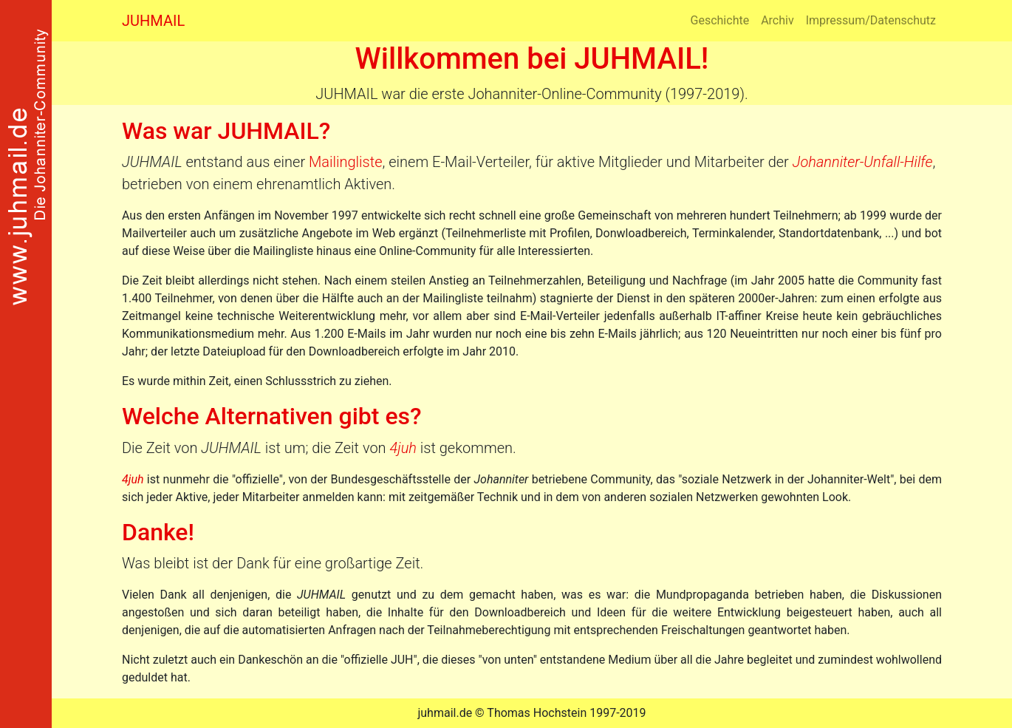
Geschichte (720, 20)
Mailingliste (345, 162)
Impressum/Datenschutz (871, 20)
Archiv (777, 20)
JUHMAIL (153, 21)
